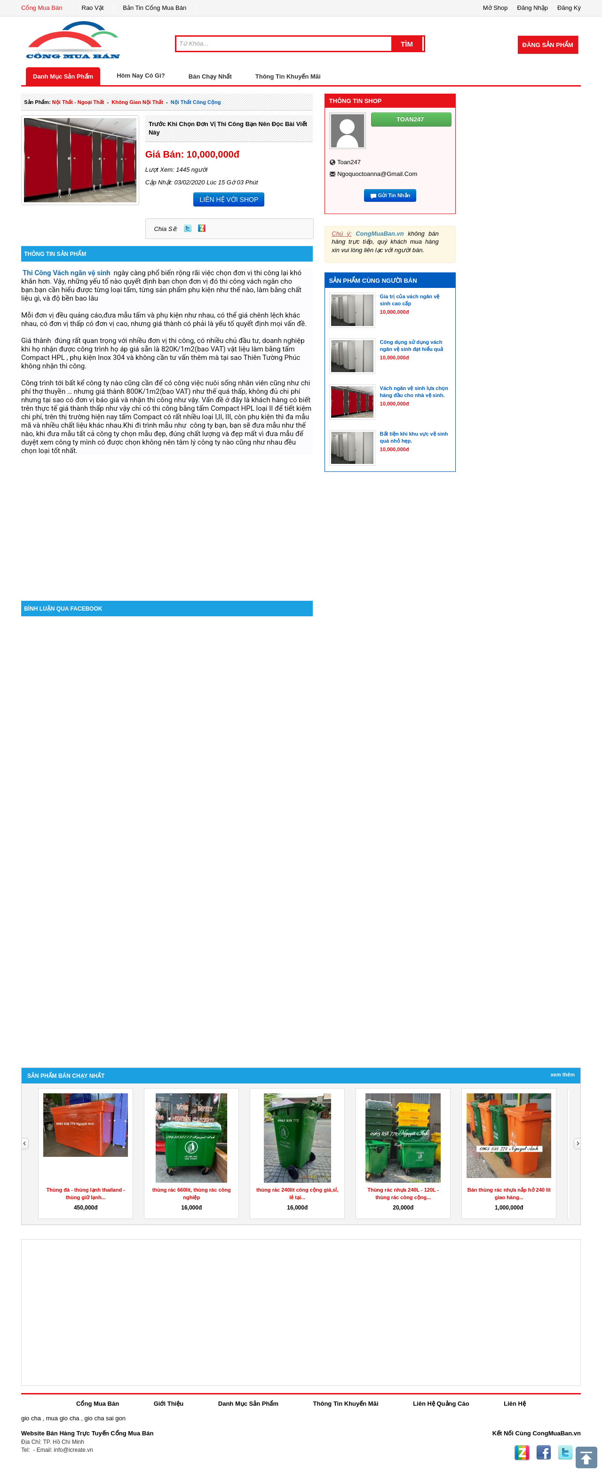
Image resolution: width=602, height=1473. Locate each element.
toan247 (349, 162)
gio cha (31, 1418)
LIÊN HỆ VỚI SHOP (228, 199)
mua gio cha (62, 1418)
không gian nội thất (137, 102)
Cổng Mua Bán (42, 7)
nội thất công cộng (196, 102)
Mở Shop (495, 7)
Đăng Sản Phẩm (548, 44)
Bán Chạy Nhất (210, 76)
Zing (202, 228)
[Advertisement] (167, 521)
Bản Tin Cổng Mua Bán (154, 7)
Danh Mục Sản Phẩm (63, 76)
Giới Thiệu (168, 1403)
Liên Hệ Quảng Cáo (441, 1403)
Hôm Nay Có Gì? (141, 75)
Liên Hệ (515, 1403)
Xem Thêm (563, 1074)
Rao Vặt (93, 7)
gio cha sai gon (104, 1418)
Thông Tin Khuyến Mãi (288, 76)
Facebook (543, 1452)
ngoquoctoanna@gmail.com (377, 173)
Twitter (187, 228)
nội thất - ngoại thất (78, 102)
